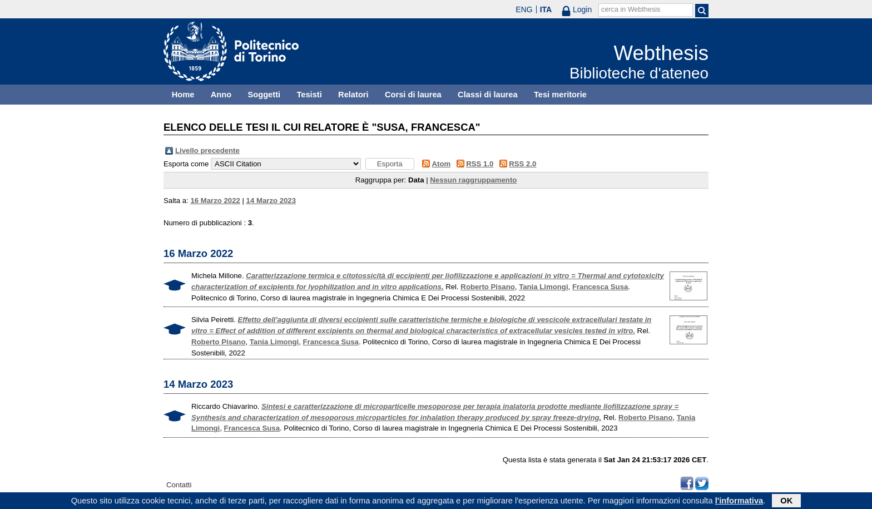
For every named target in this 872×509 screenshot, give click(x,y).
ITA (546, 9)
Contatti (178, 485)
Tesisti (308, 94)
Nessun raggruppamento (473, 180)
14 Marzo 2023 (271, 200)
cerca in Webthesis (630, 9)
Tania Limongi (543, 287)
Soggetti (263, 94)
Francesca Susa (600, 287)
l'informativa (739, 501)
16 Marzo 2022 (215, 200)
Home (183, 94)
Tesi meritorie (560, 94)
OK (786, 501)
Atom (441, 164)
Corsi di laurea (413, 94)
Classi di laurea (488, 94)
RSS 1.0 (479, 164)
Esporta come (186, 164)
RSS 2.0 (522, 164)
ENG (524, 9)
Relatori (353, 94)
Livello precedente (207, 150)
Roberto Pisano (487, 287)
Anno (221, 94)
